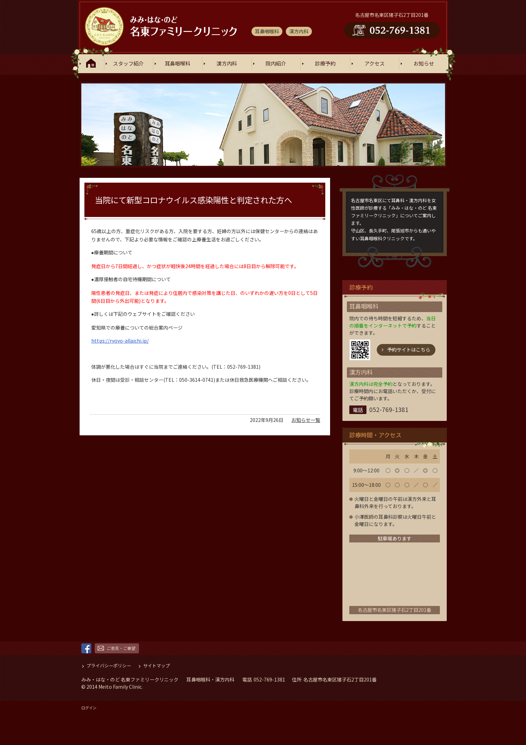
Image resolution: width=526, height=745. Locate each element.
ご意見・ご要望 (121, 648)
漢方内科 (227, 63)
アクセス (374, 63)
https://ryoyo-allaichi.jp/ (120, 338)
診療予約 (325, 63)
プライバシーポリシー (108, 665)
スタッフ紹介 (128, 63)
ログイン (88, 707)
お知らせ (423, 63)
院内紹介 (276, 63)
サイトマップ (156, 665)
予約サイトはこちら (408, 349)
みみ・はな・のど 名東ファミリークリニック (129, 679)
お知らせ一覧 (305, 417)
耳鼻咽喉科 (177, 63)
